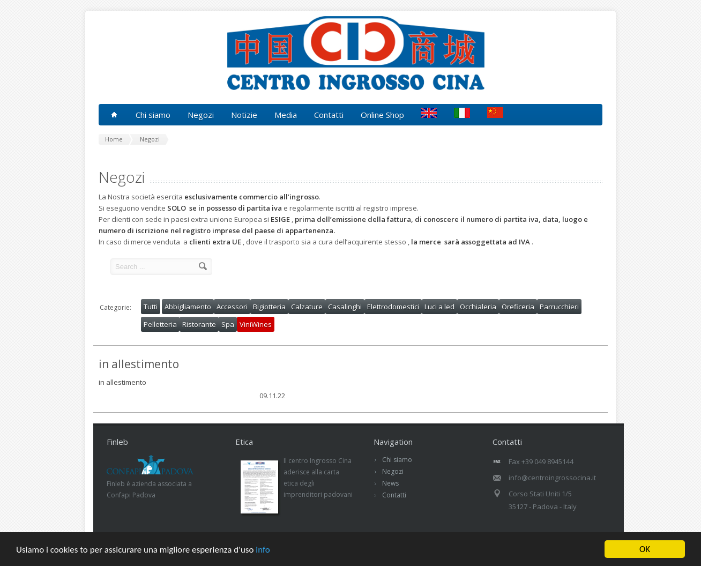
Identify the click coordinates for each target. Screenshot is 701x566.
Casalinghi (345, 306)
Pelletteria (160, 324)
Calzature (307, 306)
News (390, 483)
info (263, 549)
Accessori (232, 306)
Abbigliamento (188, 306)
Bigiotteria (269, 306)
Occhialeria (478, 306)
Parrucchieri (559, 306)
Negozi (393, 471)
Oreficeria (518, 306)
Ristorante (199, 324)
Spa (227, 324)
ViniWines (256, 324)
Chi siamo (397, 459)
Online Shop (382, 114)
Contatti (329, 114)
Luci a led (439, 306)
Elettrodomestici (393, 306)
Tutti (151, 306)
